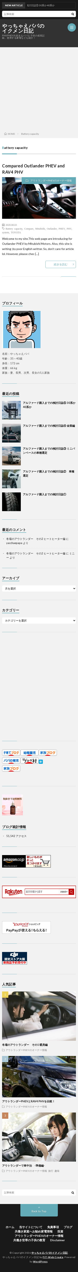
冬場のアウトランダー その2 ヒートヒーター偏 (35, 538)
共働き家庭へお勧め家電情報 (34, 1231)
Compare (28, 228)
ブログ (68, 1227)
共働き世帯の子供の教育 (29, 1240)
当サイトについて (30, 1227)
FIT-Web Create (53, 1257)
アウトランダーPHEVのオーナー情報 (51, 180)
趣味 (56, 1170)
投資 (60, 1231)
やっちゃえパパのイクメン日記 (23, 28)
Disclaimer (57, 1240)
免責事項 (53, 1227)
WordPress (40, 1261)
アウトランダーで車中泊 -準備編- (23, 1165)
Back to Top (39, 1211)
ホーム (10, 1227)
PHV (69, 228)
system (5, 232)
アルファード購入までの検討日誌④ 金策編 (49, 425)
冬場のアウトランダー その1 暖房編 (25, 1044)
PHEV (62, 228)
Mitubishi (40, 228)
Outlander (52, 228)
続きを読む (60, 264)
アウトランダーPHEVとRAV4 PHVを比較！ (28, 1101)
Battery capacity (14, 228)
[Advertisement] (39, 88)
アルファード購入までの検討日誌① (44, 494)
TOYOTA (16, 232)
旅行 (50, 1170)
